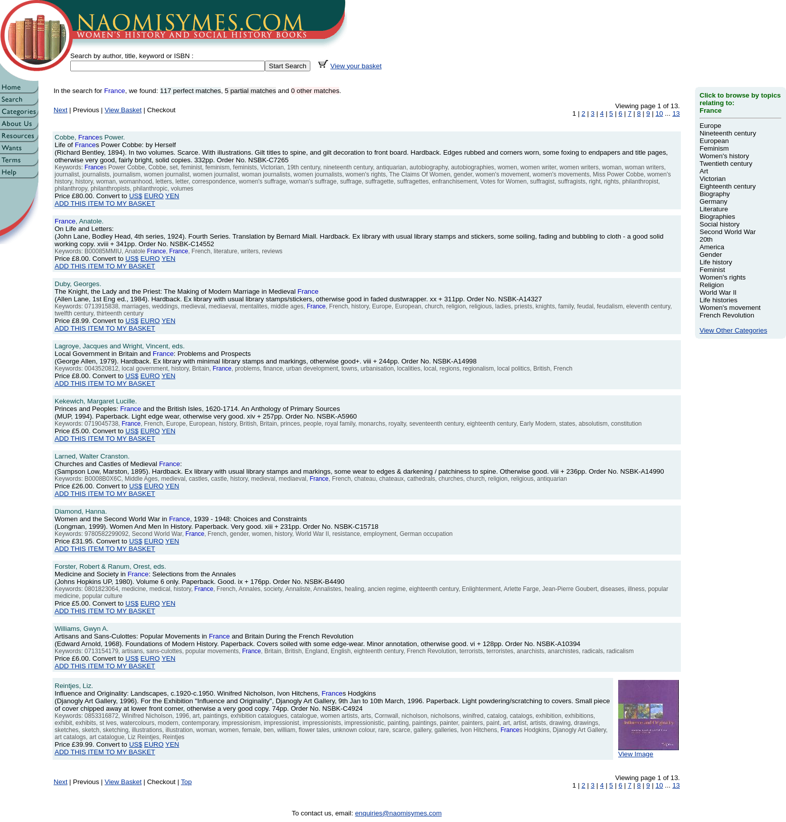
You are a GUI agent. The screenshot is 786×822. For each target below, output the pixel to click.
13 (676, 113)
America (712, 247)
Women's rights (723, 277)
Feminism (714, 148)
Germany (713, 201)
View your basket (356, 66)
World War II (718, 292)
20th (706, 239)
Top (186, 782)
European (714, 141)
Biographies (717, 216)
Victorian (713, 178)
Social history (719, 224)
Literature (714, 209)
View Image (648, 751)
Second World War (728, 232)
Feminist (712, 269)
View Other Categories (733, 330)
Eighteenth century (728, 186)
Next (60, 110)
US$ (135, 196)
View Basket (123, 110)
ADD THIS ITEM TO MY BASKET (105, 203)
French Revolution (727, 315)
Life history (716, 262)
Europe (710, 125)
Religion (712, 285)
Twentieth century (726, 163)
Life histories (718, 300)
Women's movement (730, 307)
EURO (154, 196)
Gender (711, 254)
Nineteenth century (728, 133)
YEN (172, 196)
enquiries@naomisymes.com (398, 813)
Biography (715, 194)
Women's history (724, 156)
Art (704, 171)
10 (659, 113)
